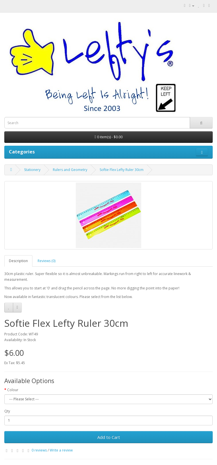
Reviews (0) (46, 260)
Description (18, 260)
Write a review (61, 450)
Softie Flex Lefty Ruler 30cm (122, 169)
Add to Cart (108, 437)
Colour (12, 389)
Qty (7, 411)
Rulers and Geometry (70, 169)
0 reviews (39, 450)
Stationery (32, 169)
